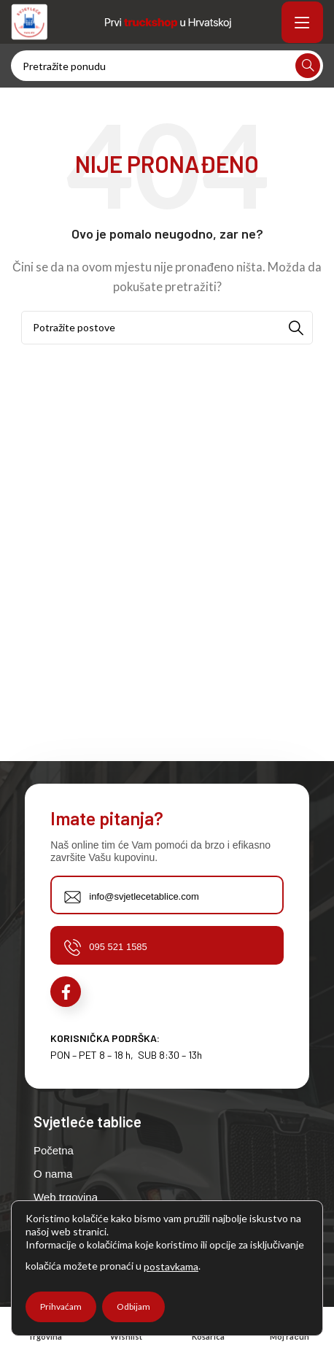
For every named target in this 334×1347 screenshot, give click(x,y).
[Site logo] (29, 20)
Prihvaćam (61, 1306)
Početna (54, 1150)
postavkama (171, 1266)
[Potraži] (167, 65)
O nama (53, 1173)
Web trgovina (66, 1197)
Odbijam (133, 1306)
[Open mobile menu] (302, 21)
